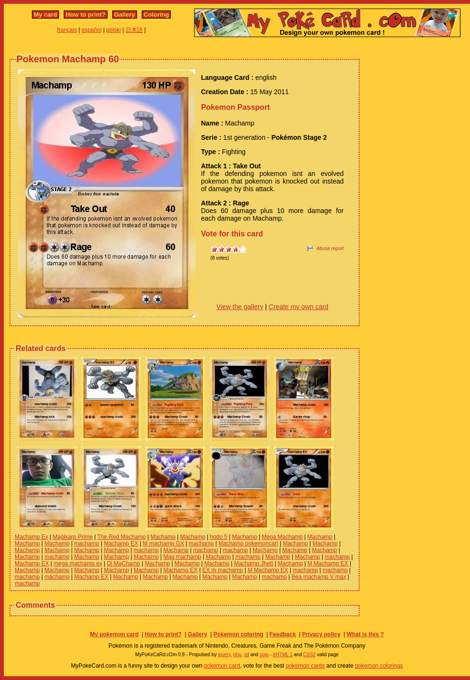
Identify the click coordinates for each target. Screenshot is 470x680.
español (92, 30)
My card (45, 14)
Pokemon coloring (239, 634)
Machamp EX (121, 543)
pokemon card (222, 665)
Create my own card (298, 307)
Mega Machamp (282, 537)
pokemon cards (305, 665)
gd (246, 654)
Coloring (156, 14)
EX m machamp (222, 570)
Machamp (163, 537)
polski (113, 30)
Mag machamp (182, 557)
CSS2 (309, 654)
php (237, 654)
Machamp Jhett (253, 563)
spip (264, 654)
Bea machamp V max (319, 576)
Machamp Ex (31, 537)
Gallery (124, 14)
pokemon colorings (379, 665)
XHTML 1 (283, 654)
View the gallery (240, 307)
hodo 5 (218, 537)
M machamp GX (163, 543)
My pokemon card (114, 634)
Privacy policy (321, 634)
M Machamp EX (327, 563)
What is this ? (365, 634)
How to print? (86, 14)
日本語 (134, 30)
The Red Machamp (121, 537)
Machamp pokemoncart (248, 543)
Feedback (282, 634)
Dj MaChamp (123, 563)
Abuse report (329, 248)
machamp (86, 543)
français (67, 30)
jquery (224, 654)
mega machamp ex (78, 563)
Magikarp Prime (73, 537)
